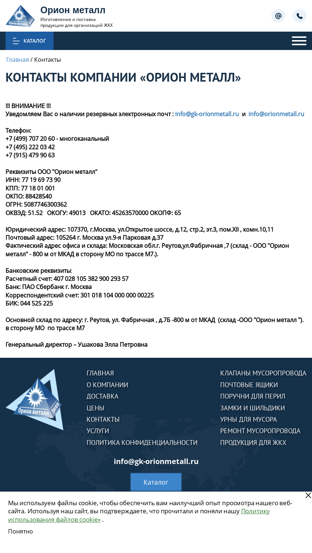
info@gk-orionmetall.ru (207, 114)
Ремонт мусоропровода (260, 431)
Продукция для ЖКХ (253, 442)
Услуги (98, 431)
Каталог (156, 482)
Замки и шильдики (252, 408)
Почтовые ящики (249, 385)
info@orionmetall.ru (276, 114)
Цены (95, 408)
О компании (107, 385)
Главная (100, 373)
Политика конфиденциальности (142, 442)
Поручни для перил (252, 396)
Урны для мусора (248, 419)
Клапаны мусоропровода (263, 373)
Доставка (103, 396)
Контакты (103, 419)
